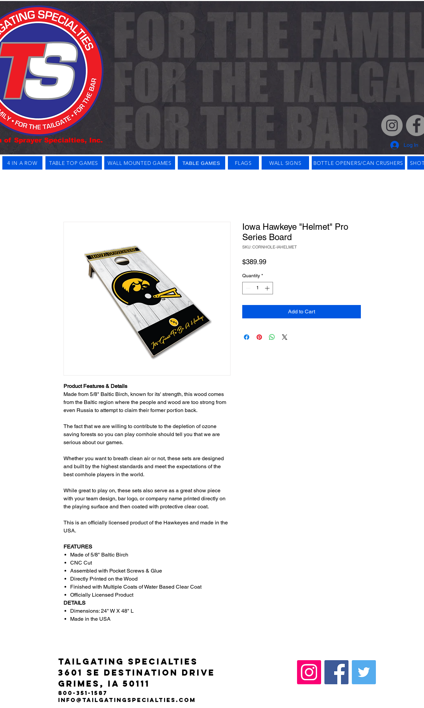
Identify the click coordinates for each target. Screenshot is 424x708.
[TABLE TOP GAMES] (73, 163)
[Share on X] (285, 337)
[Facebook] (336, 672)
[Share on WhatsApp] (272, 337)
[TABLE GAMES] (201, 163)
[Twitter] (364, 672)
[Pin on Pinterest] (259, 337)
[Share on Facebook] (247, 337)
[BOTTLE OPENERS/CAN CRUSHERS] (358, 163)
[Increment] (268, 288)
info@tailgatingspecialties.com (127, 700)
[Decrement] (247, 288)
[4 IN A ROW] (22, 163)
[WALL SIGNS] (285, 163)
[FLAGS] (243, 163)
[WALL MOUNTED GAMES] (139, 163)
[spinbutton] (258, 288)
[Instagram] (392, 125)
